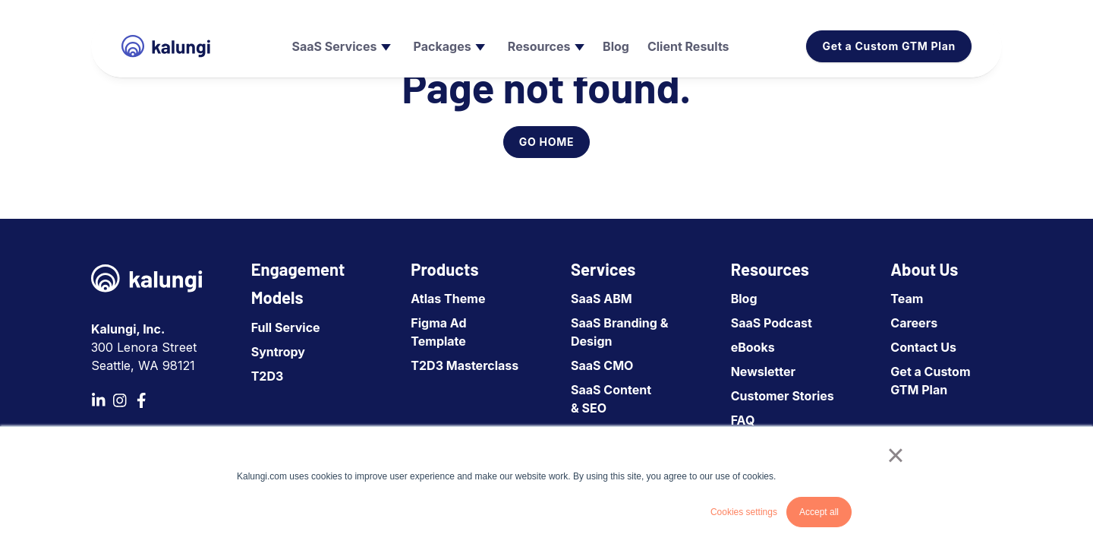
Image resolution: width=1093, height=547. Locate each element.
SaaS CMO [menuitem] (602, 365)
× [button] (895, 455)
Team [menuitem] (906, 298)
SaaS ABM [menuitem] (601, 298)
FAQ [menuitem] (743, 420)
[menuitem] (339, 46)
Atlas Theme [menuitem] (448, 298)
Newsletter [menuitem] (763, 371)
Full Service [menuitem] (285, 327)
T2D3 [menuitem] (267, 376)
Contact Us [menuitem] (923, 347)
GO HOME (546, 141)
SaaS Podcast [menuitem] (771, 322)
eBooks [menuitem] (753, 347)
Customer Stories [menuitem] (782, 395)
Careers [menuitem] (913, 322)
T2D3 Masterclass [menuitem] (464, 365)
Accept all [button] (819, 512)
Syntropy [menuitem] (278, 351)
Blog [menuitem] (744, 298)
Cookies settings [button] (743, 512)
